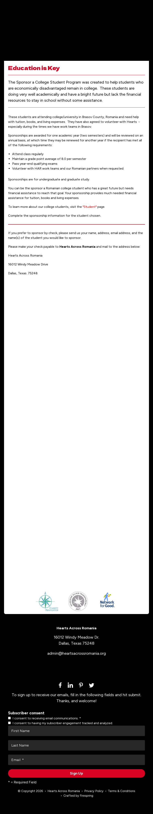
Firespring (86, 798)
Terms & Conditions (121, 794)
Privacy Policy (93, 794)
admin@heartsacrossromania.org (76, 656)
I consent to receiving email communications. (44, 721)
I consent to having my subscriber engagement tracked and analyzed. (60, 726)
